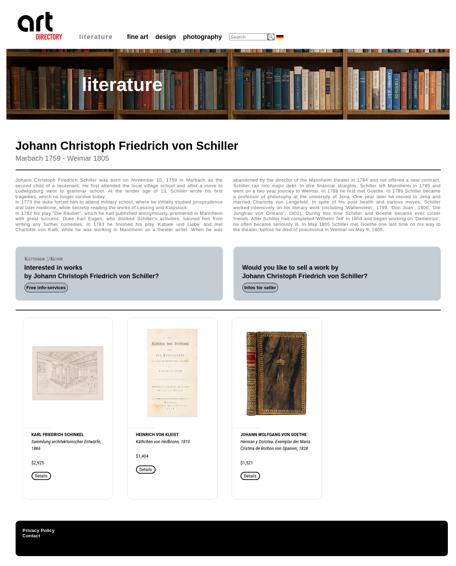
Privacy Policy (39, 530)
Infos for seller (260, 287)
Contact (31, 535)
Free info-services (46, 287)
